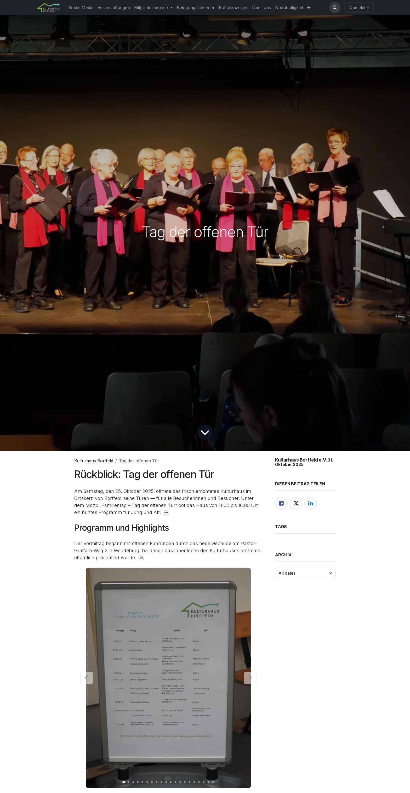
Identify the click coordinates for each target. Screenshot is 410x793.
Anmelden (359, 7)
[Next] (250, 678)
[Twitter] (296, 503)
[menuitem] (80, 7)
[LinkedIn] (310, 503)
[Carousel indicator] (123, 782)
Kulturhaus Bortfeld (93, 460)
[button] (334, 7)
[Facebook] (281, 503)
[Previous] (86, 678)
